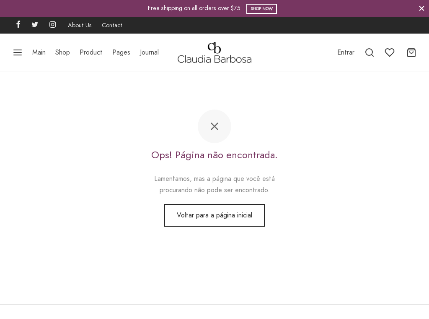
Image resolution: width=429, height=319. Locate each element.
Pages (121, 52)
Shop (62, 52)
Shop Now (262, 8)
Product (91, 52)
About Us (80, 25)
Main (39, 52)
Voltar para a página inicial (214, 215)
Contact (112, 25)
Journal (149, 52)
